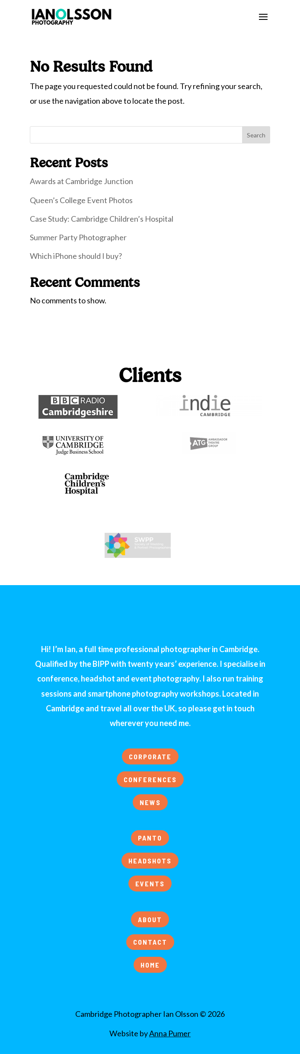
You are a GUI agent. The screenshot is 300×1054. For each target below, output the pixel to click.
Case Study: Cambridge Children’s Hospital (101, 218)
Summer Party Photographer (78, 237)
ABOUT (150, 919)
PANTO (150, 838)
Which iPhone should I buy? (76, 256)
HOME (150, 965)
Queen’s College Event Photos (81, 200)
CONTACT (150, 942)
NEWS (150, 802)
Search (256, 135)
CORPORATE (150, 756)
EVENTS (150, 883)
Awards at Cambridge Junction (81, 181)
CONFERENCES (150, 779)
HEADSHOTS (150, 861)
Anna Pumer (170, 1033)
